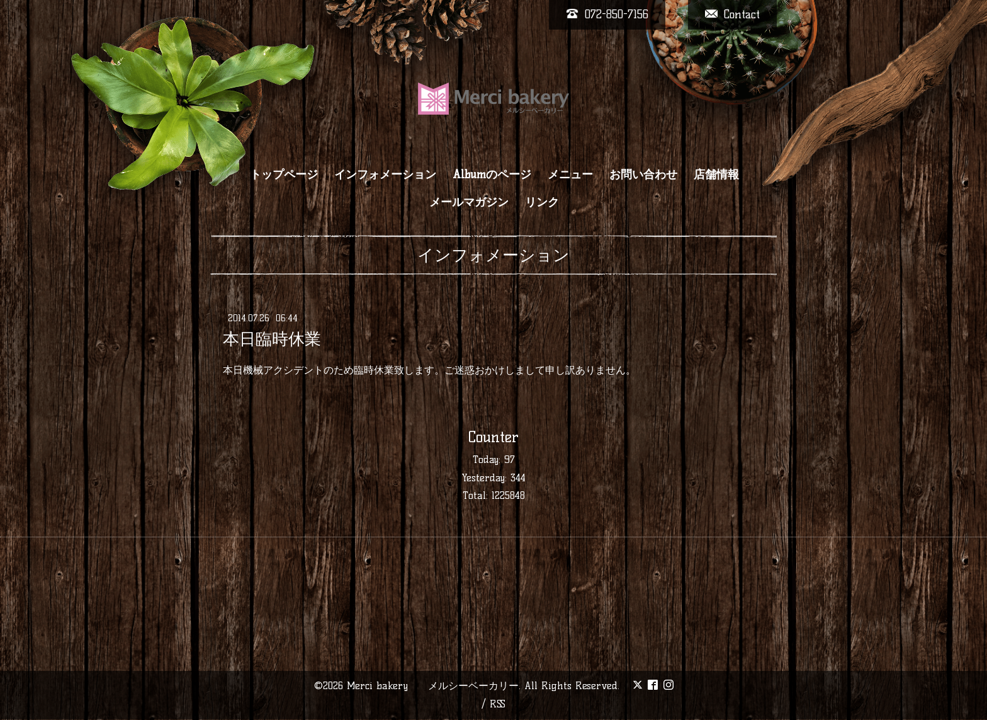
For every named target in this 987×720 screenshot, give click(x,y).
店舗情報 (716, 174)
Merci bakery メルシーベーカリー (433, 686)
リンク (542, 202)
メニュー (570, 174)
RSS (497, 704)
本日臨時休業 (272, 339)
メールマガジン (469, 202)
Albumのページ (492, 174)
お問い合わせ (643, 174)
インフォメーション (385, 174)
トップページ (284, 174)
